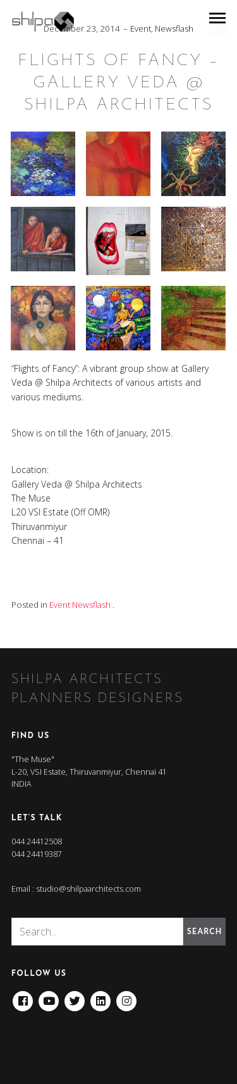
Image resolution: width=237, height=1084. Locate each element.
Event (140, 28)
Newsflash (174, 28)
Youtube (49, 997)
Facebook (23, 997)
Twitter (74, 997)
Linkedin (100, 997)
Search (204, 931)
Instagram (126, 997)
